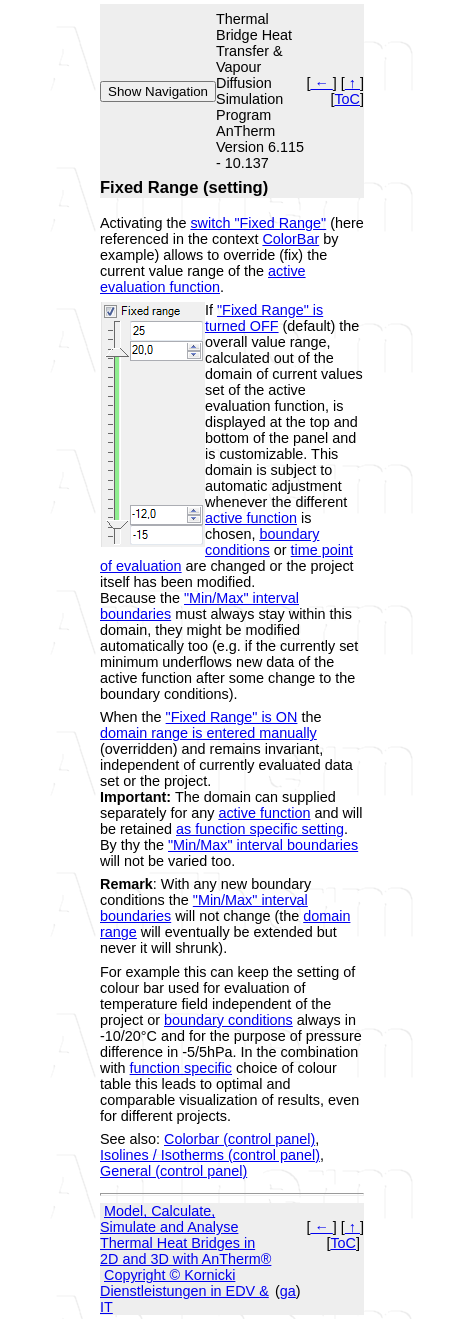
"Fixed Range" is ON (232, 717)
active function (251, 518)
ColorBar (290, 239)
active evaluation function (203, 279)
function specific (181, 1068)
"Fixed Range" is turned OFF (264, 318)
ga (288, 1291)
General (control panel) (173, 1171)
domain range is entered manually (208, 733)
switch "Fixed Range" (258, 223)
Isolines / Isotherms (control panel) (210, 1155)
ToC (347, 99)
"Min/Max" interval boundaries (263, 845)
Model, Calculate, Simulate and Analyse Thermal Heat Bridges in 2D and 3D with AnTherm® (185, 1235)
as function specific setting (260, 829)
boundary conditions (262, 542)
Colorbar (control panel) (239, 1139)
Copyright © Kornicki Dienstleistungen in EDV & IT (184, 1291)
